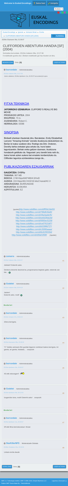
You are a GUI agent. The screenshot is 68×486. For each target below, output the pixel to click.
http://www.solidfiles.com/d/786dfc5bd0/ (34, 212)
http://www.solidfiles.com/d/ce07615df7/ (34, 224)
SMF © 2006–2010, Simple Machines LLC (34, 481)
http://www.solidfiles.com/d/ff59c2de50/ (37, 209)
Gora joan (7, 466)
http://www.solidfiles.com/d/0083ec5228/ (34, 221)
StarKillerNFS (12, 443)
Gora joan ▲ (63, 481)
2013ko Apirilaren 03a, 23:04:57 (13, 367)
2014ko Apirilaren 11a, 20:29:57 (13, 422)
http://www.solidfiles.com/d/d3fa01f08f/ (29, 235)
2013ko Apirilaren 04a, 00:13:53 (13, 392)
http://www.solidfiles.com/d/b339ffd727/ (34, 226)
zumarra (10, 256)
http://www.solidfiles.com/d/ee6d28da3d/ (34, 218)
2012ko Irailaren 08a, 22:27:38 (13, 73)
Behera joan (8, 62)
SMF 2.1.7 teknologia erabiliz (10, 481)
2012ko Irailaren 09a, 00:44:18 (13, 287)
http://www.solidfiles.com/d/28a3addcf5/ (34, 215)
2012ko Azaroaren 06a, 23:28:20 (14, 342)
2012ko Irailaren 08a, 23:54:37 (13, 260)
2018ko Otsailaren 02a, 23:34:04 (14, 447)
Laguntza (55, 481)
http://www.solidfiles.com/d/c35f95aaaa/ (34, 229)
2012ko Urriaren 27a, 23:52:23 (13, 317)
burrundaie (11, 70)
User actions (59, 62)
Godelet (10, 284)
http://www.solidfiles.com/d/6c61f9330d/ (34, 232)
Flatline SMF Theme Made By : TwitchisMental (15, 483)
